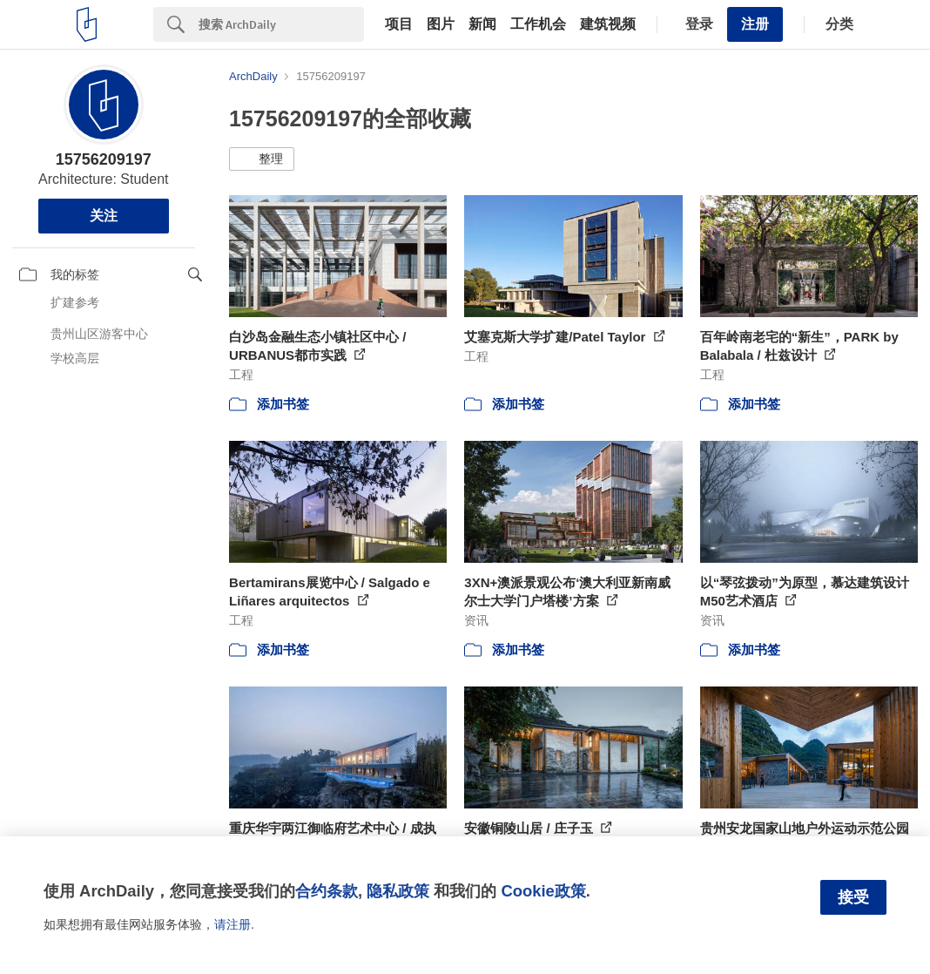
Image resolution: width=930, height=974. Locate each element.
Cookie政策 (543, 891)
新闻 (482, 24)
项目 (399, 24)
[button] (261, 159)
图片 (441, 24)
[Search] (281, 24)
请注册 (232, 924)
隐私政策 (398, 891)
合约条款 (326, 891)
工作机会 (538, 24)
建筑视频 (608, 24)
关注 (104, 215)
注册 (755, 24)
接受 (853, 897)
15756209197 (104, 159)
